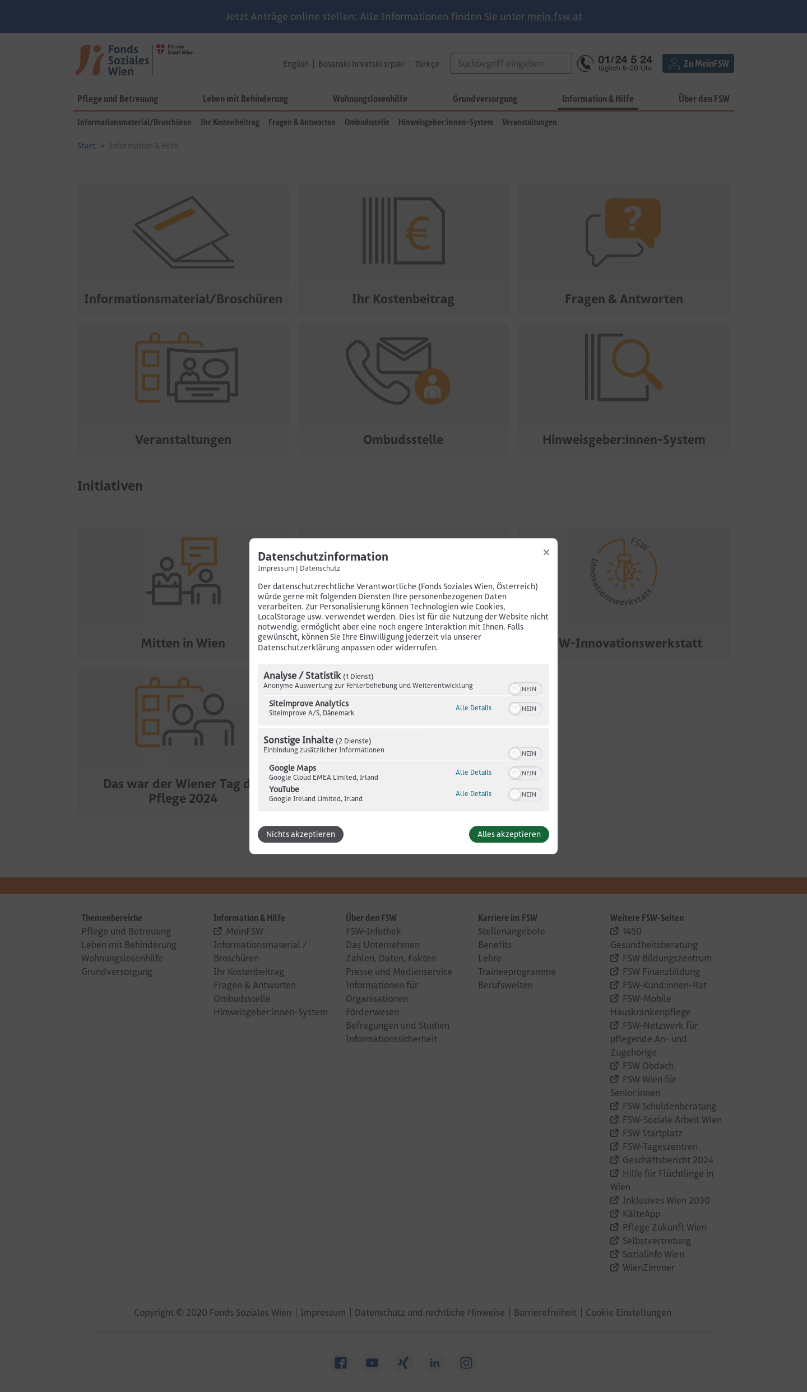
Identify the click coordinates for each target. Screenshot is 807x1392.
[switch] (525, 688)
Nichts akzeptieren (300, 834)
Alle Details (473, 708)
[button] (515, 689)
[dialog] (403, 696)
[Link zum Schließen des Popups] (546, 552)
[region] (403, 739)
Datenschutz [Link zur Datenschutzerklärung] (320, 567)
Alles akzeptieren (509, 834)
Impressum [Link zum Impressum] (276, 567)
